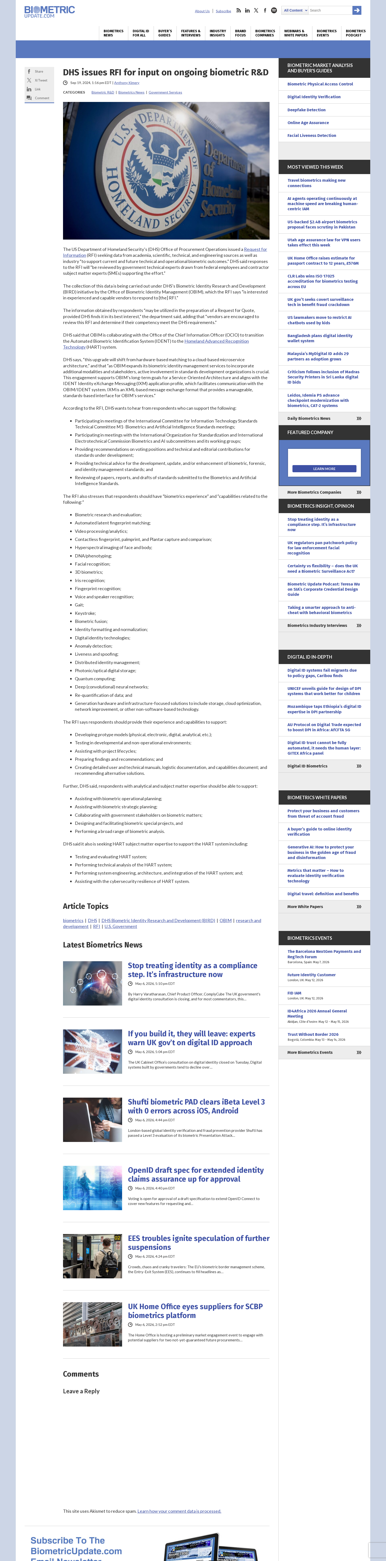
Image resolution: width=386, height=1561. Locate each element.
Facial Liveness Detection (312, 135)
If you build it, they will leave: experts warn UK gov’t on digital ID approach (192, 1038)
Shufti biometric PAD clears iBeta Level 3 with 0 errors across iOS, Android (196, 1106)
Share (39, 71)
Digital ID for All (141, 33)
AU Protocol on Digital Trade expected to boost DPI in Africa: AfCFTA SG (324, 727)
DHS (92, 920)
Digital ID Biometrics (307, 766)
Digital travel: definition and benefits (323, 893)
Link (38, 89)
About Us (202, 11)
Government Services (165, 92)
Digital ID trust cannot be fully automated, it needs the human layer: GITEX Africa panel (324, 748)
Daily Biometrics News (309, 418)
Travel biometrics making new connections (317, 183)
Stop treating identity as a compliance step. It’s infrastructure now (192, 970)
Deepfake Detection (307, 110)
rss (238, 10)
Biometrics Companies (265, 33)
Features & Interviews (191, 33)
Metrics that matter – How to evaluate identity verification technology (316, 876)
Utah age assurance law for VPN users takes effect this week (324, 242)
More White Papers (305, 906)
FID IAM (324, 996)
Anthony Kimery (126, 83)
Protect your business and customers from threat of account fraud (323, 813)
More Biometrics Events (310, 1052)
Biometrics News (114, 33)
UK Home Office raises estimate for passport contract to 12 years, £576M (323, 261)
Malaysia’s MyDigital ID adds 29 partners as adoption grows (318, 356)
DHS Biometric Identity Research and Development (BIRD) (158, 920)
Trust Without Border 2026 (324, 1037)
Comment (42, 98)
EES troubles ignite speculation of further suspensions (199, 1243)
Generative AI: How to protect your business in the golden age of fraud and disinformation (322, 852)
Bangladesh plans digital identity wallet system (320, 338)
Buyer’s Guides (165, 33)
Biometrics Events (327, 33)
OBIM (226, 920)
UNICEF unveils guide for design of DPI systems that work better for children (324, 691)
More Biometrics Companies (314, 492)
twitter (256, 10)
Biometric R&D (103, 92)
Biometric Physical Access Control (320, 84)
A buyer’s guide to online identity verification (320, 832)
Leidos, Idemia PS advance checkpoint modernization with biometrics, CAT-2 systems (318, 400)
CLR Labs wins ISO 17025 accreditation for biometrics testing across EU (323, 281)
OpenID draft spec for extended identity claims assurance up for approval (196, 1175)
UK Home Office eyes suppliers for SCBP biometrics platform (195, 1311)
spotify (274, 10)
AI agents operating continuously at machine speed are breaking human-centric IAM (323, 204)
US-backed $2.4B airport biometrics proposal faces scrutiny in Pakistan (322, 224)
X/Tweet (41, 80)
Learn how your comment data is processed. (179, 1511)
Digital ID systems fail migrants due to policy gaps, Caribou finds (322, 673)
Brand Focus (240, 33)
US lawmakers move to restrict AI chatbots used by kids (320, 320)
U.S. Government (121, 926)
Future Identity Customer (324, 977)
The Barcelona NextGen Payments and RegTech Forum (324, 957)
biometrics (73, 920)
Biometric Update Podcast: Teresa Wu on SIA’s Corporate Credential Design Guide (324, 589)
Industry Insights (218, 33)
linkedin (247, 10)
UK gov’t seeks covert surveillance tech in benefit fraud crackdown (321, 302)
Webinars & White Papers (296, 33)
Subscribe (223, 11)
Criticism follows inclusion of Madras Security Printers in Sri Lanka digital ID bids (323, 377)
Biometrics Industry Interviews (317, 625)
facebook (265, 10)
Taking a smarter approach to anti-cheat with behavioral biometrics (322, 610)
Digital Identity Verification (314, 96)
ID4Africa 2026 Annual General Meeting (324, 1016)
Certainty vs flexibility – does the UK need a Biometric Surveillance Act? (323, 568)
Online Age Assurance (308, 122)
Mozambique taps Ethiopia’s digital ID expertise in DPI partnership (324, 709)
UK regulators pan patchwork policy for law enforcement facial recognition (322, 548)
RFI (96, 926)
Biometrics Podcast (356, 33)
